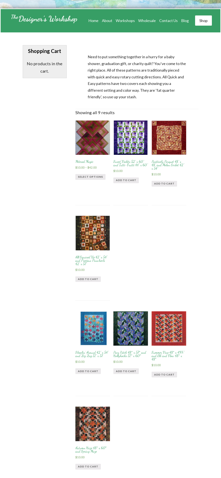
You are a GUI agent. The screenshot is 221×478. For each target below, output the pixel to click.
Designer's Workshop (43, 20)
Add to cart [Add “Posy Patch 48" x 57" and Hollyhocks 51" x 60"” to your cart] (120, 271)
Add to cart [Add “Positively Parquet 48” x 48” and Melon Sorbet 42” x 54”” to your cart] (152, 176)
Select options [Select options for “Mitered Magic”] (84, 171)
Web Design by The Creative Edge (145, 459)
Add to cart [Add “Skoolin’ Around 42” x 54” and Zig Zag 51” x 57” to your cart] (88, 270)
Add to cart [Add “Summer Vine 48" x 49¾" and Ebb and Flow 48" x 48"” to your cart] (152, 270)
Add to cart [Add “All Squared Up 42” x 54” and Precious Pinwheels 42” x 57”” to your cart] (183, 176)
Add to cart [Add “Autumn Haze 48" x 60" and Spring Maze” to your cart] (183, 270)
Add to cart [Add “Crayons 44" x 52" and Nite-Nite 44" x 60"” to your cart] (88, 365)
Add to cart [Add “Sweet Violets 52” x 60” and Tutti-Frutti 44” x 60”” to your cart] (120, 176)
